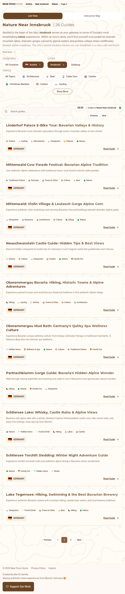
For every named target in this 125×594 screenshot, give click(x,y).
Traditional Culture (15, 180)
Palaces (68, 141)
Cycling (23, 141)
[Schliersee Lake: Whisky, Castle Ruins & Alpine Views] (62, 417)
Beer (76, 180)
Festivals (33, 180)
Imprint (52, 568)
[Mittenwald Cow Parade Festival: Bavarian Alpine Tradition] (62, 167)
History (10, 259)
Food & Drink (43, 432)
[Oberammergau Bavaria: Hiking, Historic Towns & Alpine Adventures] (62, 287)
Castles (51, 259)
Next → (105, 116)
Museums (27, 220)
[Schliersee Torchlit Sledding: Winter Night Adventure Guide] (62, 458)
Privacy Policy (38, 568)
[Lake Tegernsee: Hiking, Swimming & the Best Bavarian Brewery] (62, 497)
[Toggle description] (9, 52)
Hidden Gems (13, 349)
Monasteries (37, 141)
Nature (80, 141)
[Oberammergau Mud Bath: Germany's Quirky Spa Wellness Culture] (62, 333)
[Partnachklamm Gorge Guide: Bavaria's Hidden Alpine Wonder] (62, 376)
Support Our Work (18, 586)
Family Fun (77, 259)
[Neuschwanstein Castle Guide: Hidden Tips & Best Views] (62, 246)
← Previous (93, 116)
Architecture (43, 220)
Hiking (70, 220)
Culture (10, 141)
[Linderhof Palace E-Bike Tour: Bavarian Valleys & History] (62, 128)
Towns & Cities (50, 180)
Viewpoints (54, 141)
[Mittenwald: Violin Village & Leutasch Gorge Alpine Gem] (62, 207)
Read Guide (111, 149)
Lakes (69, 432)
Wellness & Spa (32, 349)
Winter (55, 471)
